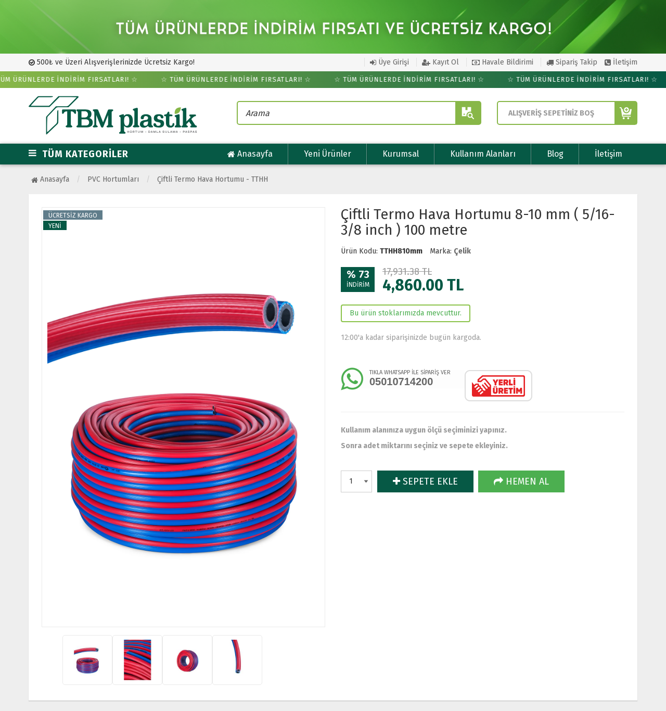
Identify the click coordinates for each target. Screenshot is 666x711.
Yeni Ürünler (327, 154)
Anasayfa (250, 154)
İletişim (621, 62)
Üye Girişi (389, 62)
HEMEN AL (521, 481)
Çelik (462, 251)
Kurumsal (400, 154)
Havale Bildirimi (502, 62)
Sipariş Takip (571, 62)
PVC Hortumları (113, 179)
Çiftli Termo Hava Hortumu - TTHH (212, 179)
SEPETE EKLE (425, 481)
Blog (555, 154)
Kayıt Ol (440, 62)
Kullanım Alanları (483, 154)
